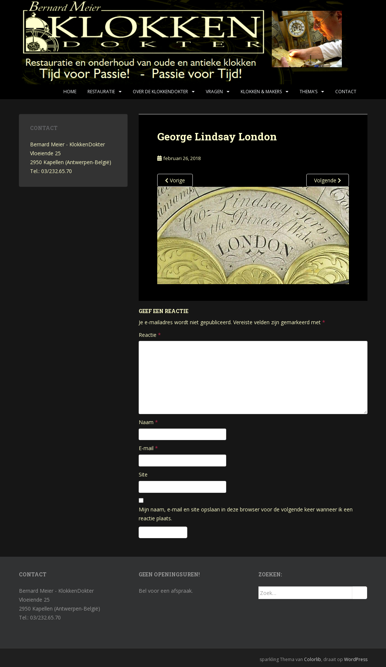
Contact (345, 91)
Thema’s (308, 91)
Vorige (175, 180)
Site (143, 474)
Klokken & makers (261, 91)
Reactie (150, 334)
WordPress (355, 659)
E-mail (148, 448)
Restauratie (101, 91)
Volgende (327, 180)
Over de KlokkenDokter (160, 91)
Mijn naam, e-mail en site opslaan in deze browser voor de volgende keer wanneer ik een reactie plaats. (246, 514)
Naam (148, 422)
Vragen (214, 91)
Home (69, 91)
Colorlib (312, 659)
